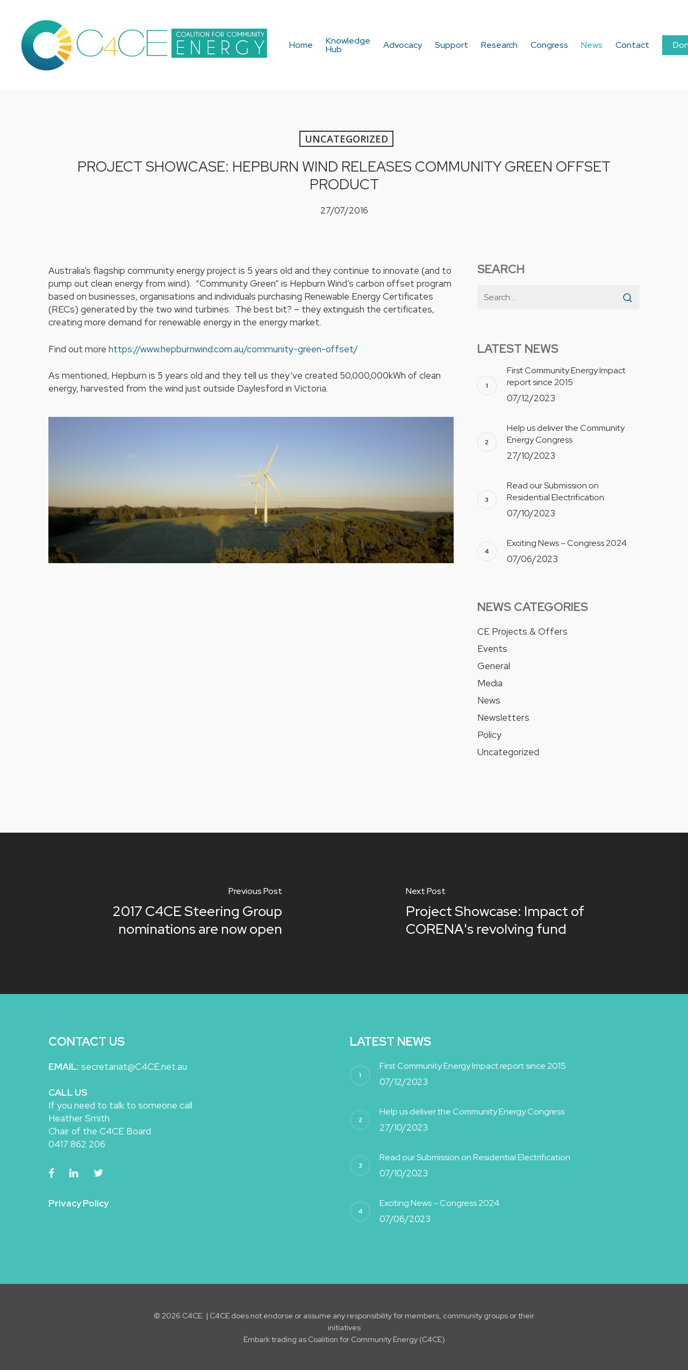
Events (492, 649)
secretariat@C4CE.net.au (134, 1067)
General (493, 666)
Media (490, 683)
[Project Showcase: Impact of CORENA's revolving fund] (516, 913)
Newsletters (503, 717)
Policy (489, 735)
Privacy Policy (78, 1203)
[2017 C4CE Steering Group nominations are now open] (172, 913)
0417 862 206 (76, 1144)
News (488, 700)
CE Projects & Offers (522, 631)
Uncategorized (346, 138)
